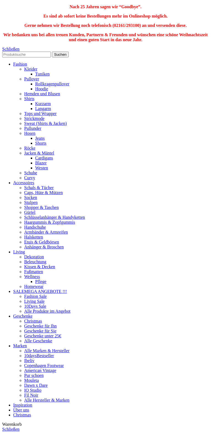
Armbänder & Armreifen (46, 232)
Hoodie (41, 88)
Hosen (29, 133)
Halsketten (33, 237)
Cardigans (44, 158)
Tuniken (42, 74)
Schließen (11, 49)
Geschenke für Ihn (40, 326)
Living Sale (34, 301)
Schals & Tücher (39, 187)
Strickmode (34, 118)
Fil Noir (31, 395)
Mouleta (31, 380)
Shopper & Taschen (41, 207)
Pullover (31, 79)
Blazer (41, 163)
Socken (30, 197)
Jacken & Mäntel (39, 153)
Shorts (40, 143)
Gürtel (29, 212)
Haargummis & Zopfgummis (49, 222)
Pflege (40, 281)
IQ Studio (32, 390)
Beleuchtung (35, 261)
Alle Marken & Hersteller (47, 350)
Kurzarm (43, 103)
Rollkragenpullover (52, 84)
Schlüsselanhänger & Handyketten (54, 217)
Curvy (29, 177)
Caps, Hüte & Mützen (43, 192)
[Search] (26, 54)
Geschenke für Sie (40, 331)
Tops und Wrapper (40, 113)
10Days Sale (35, 306)
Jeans (40, 138)
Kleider (30, 69)
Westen (41, 168)
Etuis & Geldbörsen (41, 242)
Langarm (43, 108)
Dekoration (34, 256)
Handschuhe (35, 227)
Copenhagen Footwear (44, 365)
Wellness (32, 276)
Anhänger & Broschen (44, 247)
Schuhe (30, 172)
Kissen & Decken (39, 266)
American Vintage (40, 370)
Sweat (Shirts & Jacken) (45, 123)
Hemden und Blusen (42, 93)
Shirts (29, 98)
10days (39, 355)
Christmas (33, 321)
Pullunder (32, 128)
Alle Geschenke (38, 340)
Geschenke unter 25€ (42, 336)
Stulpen (31, 202)
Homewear (33, 286)
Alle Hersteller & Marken (47, 400)
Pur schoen (34, 375)
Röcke (29, 148)
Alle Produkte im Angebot (47, 311)
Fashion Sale (35, 296)
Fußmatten (33, 271)
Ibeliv (29, 360)
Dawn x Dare (36, 385)
